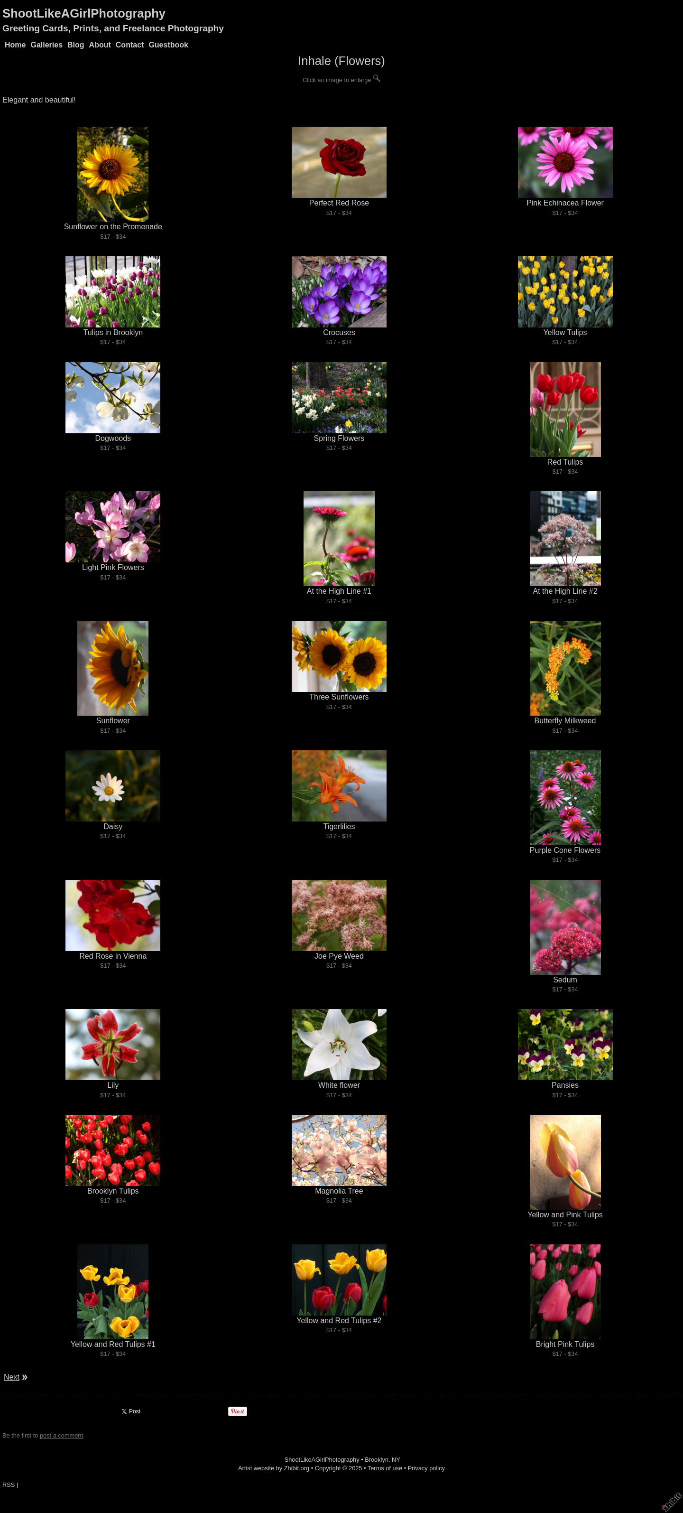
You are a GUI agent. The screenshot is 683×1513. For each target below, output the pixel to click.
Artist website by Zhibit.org (273, 1468)
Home (15, 45)
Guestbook (168, 45)
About (100, 45)
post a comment (61, 1435)
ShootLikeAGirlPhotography (84, 13)
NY (396, 1459)
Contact (130, 45)
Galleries (46, 45)
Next (11, 1377)
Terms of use (385, 1468)
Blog (75, 45)
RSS (8, 1484)
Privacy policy (426, 1468)
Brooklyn (376, 1459)
